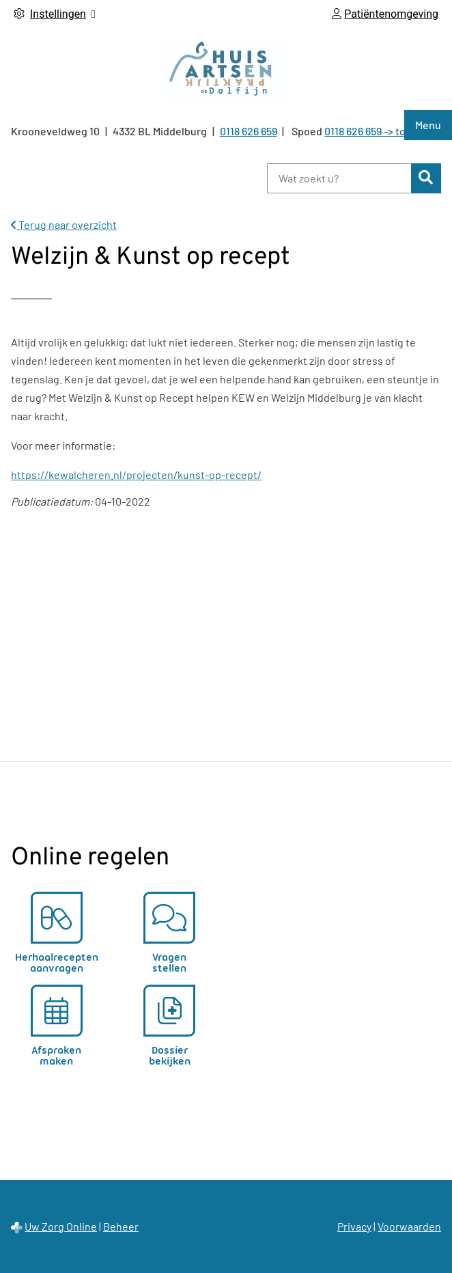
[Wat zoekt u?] (339, 178)
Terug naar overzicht (64, 224)
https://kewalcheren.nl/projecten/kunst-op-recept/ (136, 474)
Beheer (121, 1226)
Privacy (354, 1226)
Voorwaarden (409, 1226)
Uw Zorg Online (61, 1226)
